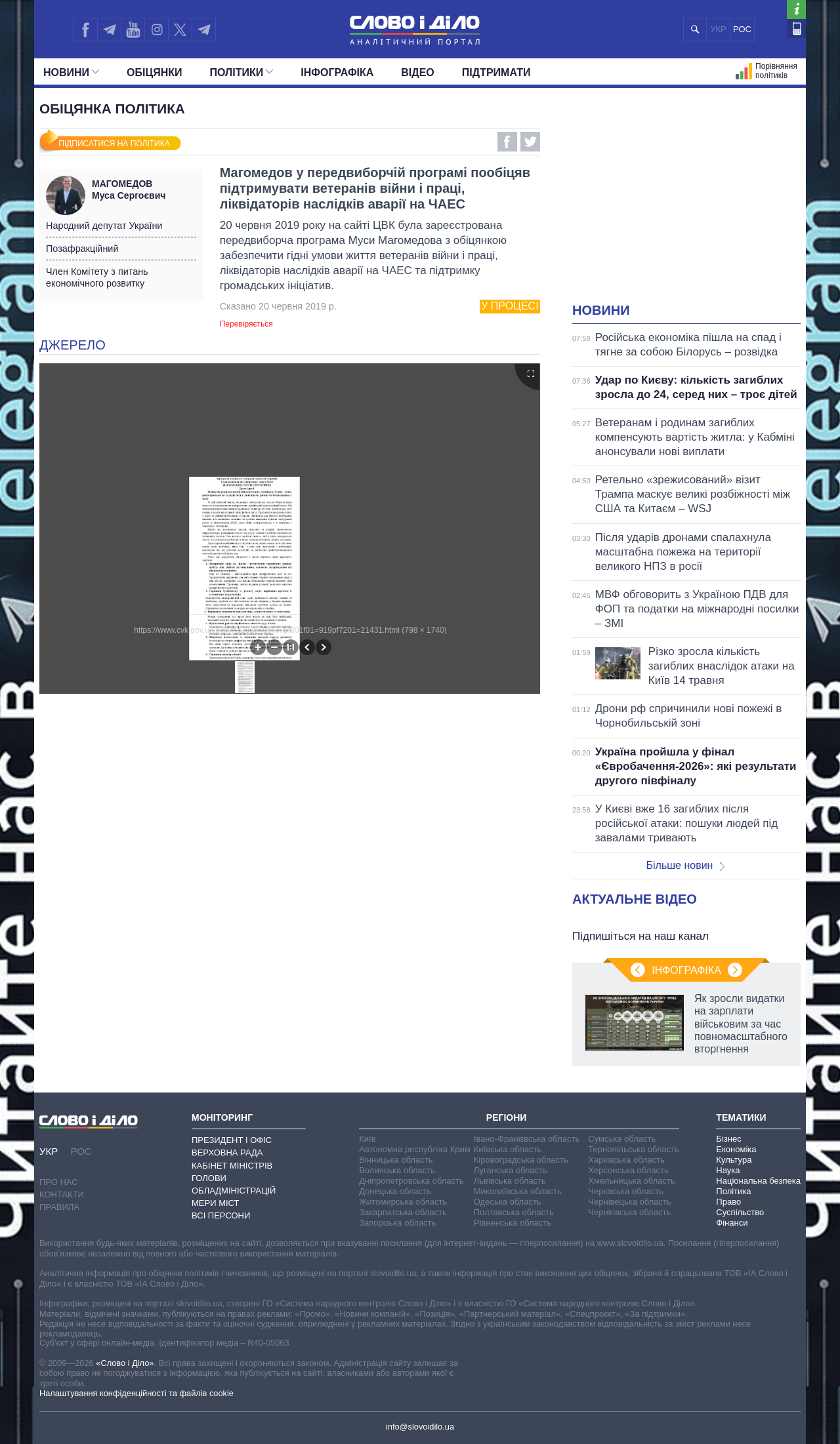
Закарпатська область (403, 1212)
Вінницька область (395, 1160)
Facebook (507, 141)
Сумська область (622, 1139)
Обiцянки (154, 72)
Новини (71, 72)
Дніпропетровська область (411, 1181)
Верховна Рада (227, 1152)
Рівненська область (512, 1223)
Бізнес (728, 1139)
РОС (742, 29)
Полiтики (242, 72)
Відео (417, 72)
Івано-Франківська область (526, 1139)
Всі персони (221, 1215)
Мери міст (215, 1203)
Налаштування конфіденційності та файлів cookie (136, 1393)
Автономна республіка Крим (415, 1149)
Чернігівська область (629, 1212)
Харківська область (626, 1160)
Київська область (507, 1149)
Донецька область (395, 1191)
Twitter (530, 141)
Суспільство (740, 1212)
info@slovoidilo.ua (420, 1427)
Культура (733, 1160)
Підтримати (496, 72)
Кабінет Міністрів (232, 1166)
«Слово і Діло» (125, 1363)
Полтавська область (514, 1212)
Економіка (736, 1149)
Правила (59, 1207)
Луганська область (510, 1170)
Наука (728, 1170)
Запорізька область (397, 1223)
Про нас (58, 1182)
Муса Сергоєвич (144, 189)
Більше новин (685, 865)
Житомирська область (403, 1202)
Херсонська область (628, 1170)
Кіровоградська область (521, 1160)
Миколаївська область (518, 1191)
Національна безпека (758, 1181)
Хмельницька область (631, 1181)
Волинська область (397, 1170)
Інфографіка (337, 72)
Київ (367, 1139)
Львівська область (510, 1181)
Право (728, 1202)
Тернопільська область (633, 1149)
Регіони (506, 1117)
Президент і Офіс (232, 1140)
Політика (733, 1191)
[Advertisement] (686, 203)
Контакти (61, 1194)
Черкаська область (625, 1191)
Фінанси (731, 1223)
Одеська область (507, 1202)
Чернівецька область (629, 1202)
